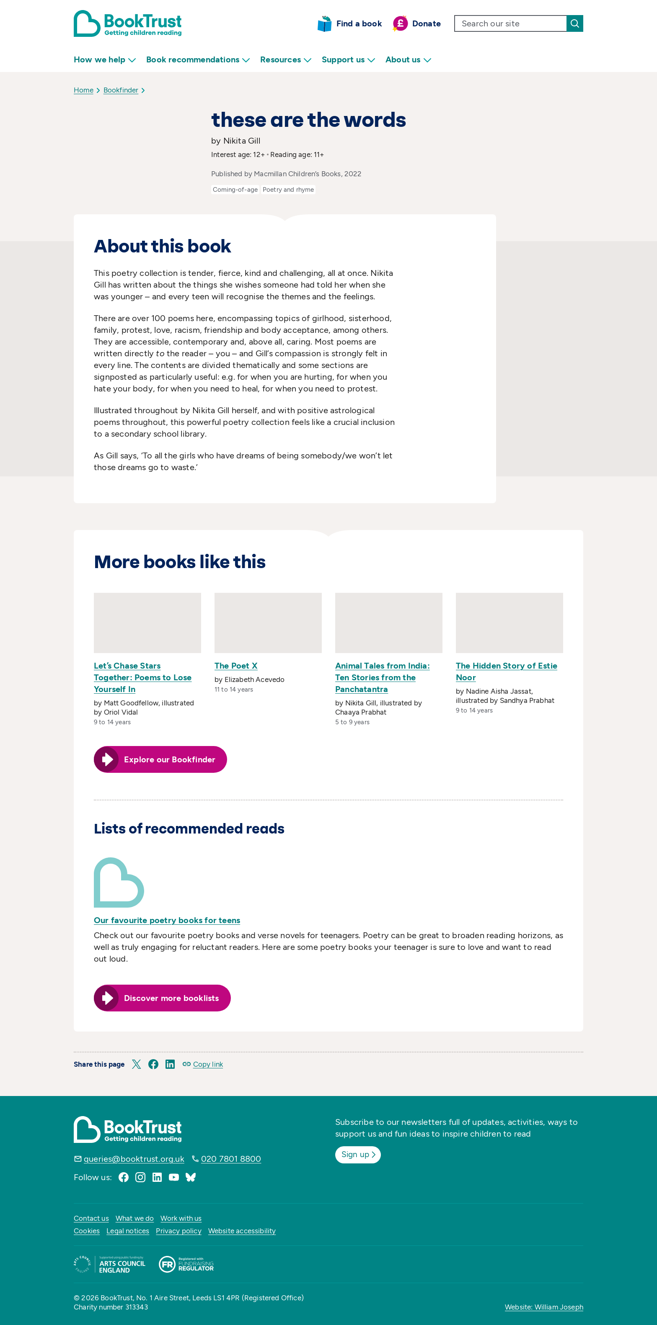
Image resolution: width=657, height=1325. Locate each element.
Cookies (87, 1231)
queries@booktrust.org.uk (134, 1159)
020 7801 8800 (231, 1159)
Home (83, 90)
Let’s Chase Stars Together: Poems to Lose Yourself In (143, 677)
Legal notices (127, 1231)
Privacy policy (178, 1231)
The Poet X (236, 666)
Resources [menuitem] (286, 59)
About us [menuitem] (408, 59)
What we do (135, 1218)
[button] (137, 1064)
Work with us (181, 1218)
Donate (426, 23)
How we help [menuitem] (105, 59)
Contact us (91, 1218)
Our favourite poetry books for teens (167, 920)
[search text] (510, 23)
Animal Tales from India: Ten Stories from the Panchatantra (382, 677)
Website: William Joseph (544, 1307)
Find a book (359, 23)
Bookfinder (121, 90)
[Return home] (127, 23)
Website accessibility (242, 1231)
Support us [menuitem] (348, 59)
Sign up (360, 1154)
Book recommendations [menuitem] (198, 59)
